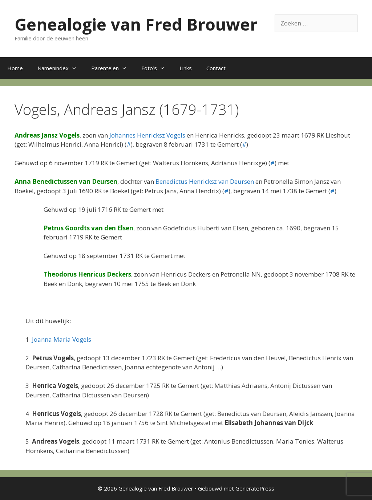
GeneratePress (254, 488)
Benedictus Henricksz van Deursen (204, 181)
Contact (216, 68)
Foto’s (156, 68)
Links (185, 68)
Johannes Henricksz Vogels (147, 135)
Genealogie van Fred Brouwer (136, 24)
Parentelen (112, 68)
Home (15, 68)
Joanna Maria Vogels (61, 339)
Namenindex (60, 68)
